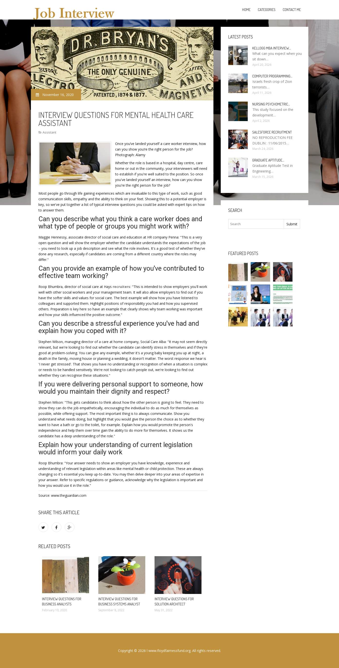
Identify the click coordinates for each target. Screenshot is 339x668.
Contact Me (292, 9)
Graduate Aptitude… (268, 160)
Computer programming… (272, 76)
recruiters (121, 286)
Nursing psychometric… (271, 104)
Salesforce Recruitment (272, 132)
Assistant (49, 132)
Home (246, 9)
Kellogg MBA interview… (271, 48)
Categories (266, 9)
